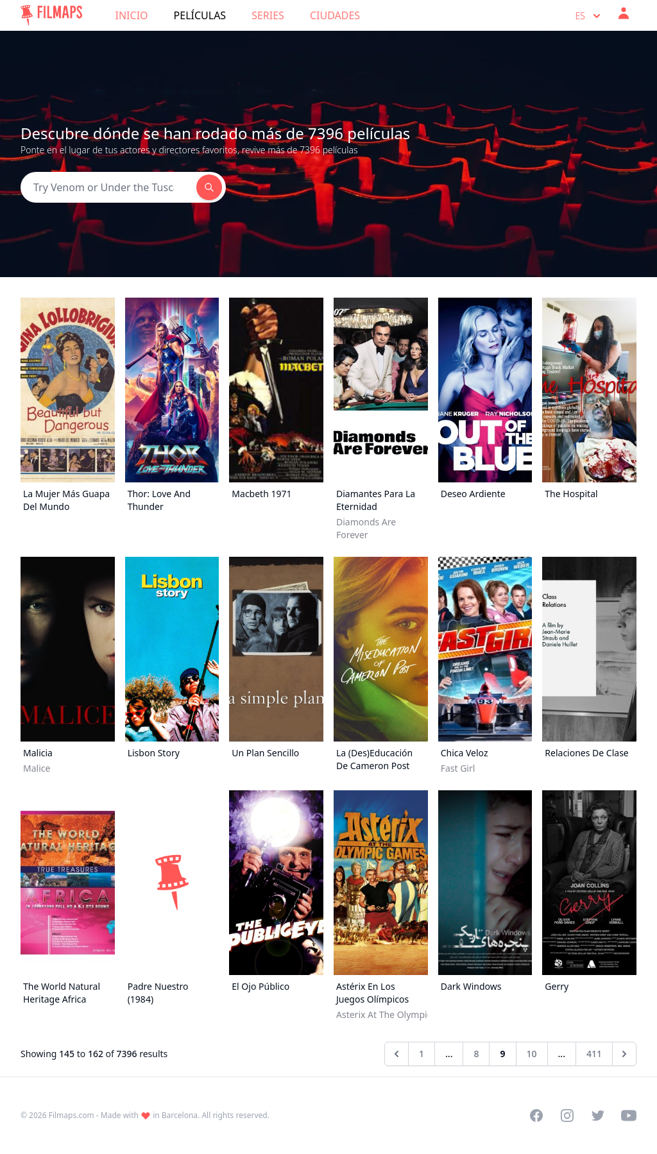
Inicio (131, 15)
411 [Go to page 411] (594, 1054)
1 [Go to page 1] (421, 1054)
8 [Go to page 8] (476, 1054)
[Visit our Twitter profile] (598, 1115)
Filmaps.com (71, 1115)
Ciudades (335, 15)
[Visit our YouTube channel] (628, 1115)
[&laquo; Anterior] (396, 1054)
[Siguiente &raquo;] (624, 1054)
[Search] (108, 187)
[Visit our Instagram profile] (567, 1115)
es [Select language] (589, 16)
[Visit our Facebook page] (536, 1115)
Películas (200, 15)
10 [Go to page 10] (532, 1054)
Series (268, 15)
